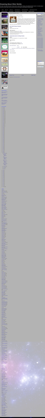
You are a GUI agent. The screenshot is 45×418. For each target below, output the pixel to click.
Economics (3, 259)
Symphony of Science (4, 390)
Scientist (3, 377)
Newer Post (12, 75)
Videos (2, 401)
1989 (3, 147)
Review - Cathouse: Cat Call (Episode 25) (4, 100)
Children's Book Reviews (4, 240)
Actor (2, 193)
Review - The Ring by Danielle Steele (4, 92)
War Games (3, 402)
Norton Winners (4, 348)
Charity (3, 238)
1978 (3, 177)
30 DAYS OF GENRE (40, 18)
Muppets (3, 326)
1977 (3, 178)
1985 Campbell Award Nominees (5, 164)
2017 (3, 114)
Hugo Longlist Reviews (3, 292)
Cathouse (3, 235)
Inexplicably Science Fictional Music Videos (5, 298)
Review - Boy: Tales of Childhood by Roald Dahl (5, 95)
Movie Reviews (11, 11)
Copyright (3, 252)
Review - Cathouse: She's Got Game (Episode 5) (4, 103)
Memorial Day (3, 321)
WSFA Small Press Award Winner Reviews (4, 413)
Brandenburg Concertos (3, 226)
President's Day (4, 354)
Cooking (3, 251)
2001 (3, 133)
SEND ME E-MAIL (39, 16)
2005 (3, 128)
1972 (3, 184)
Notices (3, 349)
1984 (21, 42)
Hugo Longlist (3, 290)
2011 (3, 121)
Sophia (2, 380)
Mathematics (3, 319)
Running (3, 371)
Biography (3, 216)
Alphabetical (3, 198)
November (4, 166)
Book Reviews (14, 48)
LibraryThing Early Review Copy (4, 309)
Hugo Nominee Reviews (4, 294)
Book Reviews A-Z (17, 9)
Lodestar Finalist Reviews (4, 314)
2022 (3, 108)
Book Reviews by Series (33, 9)
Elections (3, 261)
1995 (3, 140)
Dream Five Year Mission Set (4, 255)
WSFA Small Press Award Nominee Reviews (4, 411)
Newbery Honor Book (4, 341)
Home (3, 9)
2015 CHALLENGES (40, 43)
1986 (22, 43)
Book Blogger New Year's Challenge (4, 223)
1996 (3, 139)
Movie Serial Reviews (4, 324)
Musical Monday (24, 11)
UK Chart (3, 399)
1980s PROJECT (39, 21)
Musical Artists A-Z (17, 11)
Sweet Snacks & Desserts (4, 389)
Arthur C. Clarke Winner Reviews (4, 209)
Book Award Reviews (25, 9)
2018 (3, 113)
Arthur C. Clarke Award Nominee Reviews (4, 205)
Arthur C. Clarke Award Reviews (4, 207)
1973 (3, 183)
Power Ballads (3, 353)
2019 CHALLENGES (40, 39)
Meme (2, 320)
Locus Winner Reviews (3, 312)
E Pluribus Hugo (4, 258)
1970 (3, 186)
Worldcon (3, 408)
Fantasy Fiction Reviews (19, 48)
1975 (3, 180)
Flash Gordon (3, 272)
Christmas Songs (4, 242)
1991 (3, 145)
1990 (3, 146)
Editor (2, 260)
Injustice (3, 300)
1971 (3, 185)
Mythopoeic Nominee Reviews (27, 48)
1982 (3, 172)
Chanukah (3, 237)
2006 (3, 127)
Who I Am (6, 9)
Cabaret (3, 227)
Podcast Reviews (4, 351)
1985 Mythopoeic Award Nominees (5, 158)
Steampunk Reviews (4, 386)
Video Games (3, 400)
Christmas (3, 241)
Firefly (2, 271)
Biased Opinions (4, 214)
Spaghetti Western (4, 382)
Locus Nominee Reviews (4, 310)
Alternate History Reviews (4, 199)
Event (2, 262)
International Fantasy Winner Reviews (4, 304)
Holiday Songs (3, 285)
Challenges (3, 236)
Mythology (3, 331)
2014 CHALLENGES (40, 44)
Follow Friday (3, 273)
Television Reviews (31, 11)
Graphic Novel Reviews (3, 279)
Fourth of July (3, 274)
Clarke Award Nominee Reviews (4, 243)
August (4, 167)
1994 (3, 141)
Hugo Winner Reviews (5, 295)
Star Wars (3, 385)
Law (2, 307)
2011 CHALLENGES (40, 47)
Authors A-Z (11, 9)
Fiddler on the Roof (4, 269)
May (4, 168)
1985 (3, 152)
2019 (3, 112)
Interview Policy (4, 305)
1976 (3, 179)
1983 (3, 171)
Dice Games (3, 253)
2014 (3, 118)
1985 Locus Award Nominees (5, 155)
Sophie (2, 381)
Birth (2, 217)
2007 (3, 126)
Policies (3, 352)
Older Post (33, 75)
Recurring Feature (4, 363)
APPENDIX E (39, 22)
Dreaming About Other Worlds (11, 4)
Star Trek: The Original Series (4, 384)
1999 (3, 135)
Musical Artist (3, 327)
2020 (3, 111)
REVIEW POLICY (39, 34)
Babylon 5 (3, 212)
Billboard (3, 215)
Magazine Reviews (4, 11)
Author (2, 211)
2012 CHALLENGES (40, 46)
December (4, 153)
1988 (3, 148)
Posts (39, 62)
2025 (3, 107)
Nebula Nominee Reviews (4, 337)
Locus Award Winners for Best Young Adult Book (4, 98)
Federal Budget (4, 268)
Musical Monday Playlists (4, 330)
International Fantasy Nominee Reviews (4, 302)
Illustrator (3, 297)
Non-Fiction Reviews (4, 345)
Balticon (3, 213)
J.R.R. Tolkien (20, 31)
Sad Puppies (3, 372)
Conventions (3, 250)
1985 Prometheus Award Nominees (5, 161)
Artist (2, 210)
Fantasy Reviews (4, 266)
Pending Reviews (4, 350)
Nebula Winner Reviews (4, 339)
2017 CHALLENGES (40, 41)
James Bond (3, 306)
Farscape (3, 267)
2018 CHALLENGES (40, 40)
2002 (3, 132)
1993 (3, 142)
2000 (3, 134)
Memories (3, 322)
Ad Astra (3, 194)
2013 (3, 119)
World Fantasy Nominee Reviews (4, 405)
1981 (3, 173)
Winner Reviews (4, 403)
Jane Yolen (16, 28)
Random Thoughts (4, 359)
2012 (3, 120)
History (2, 284)
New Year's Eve (4, 340)
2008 (3, 125)
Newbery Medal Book (4, 343)
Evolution (3, 263)
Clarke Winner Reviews (3, 245)
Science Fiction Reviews (4, 376)
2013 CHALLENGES (40, 45)
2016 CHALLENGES (40, 42)
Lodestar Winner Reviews (4, 316)
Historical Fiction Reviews (4, 283)
